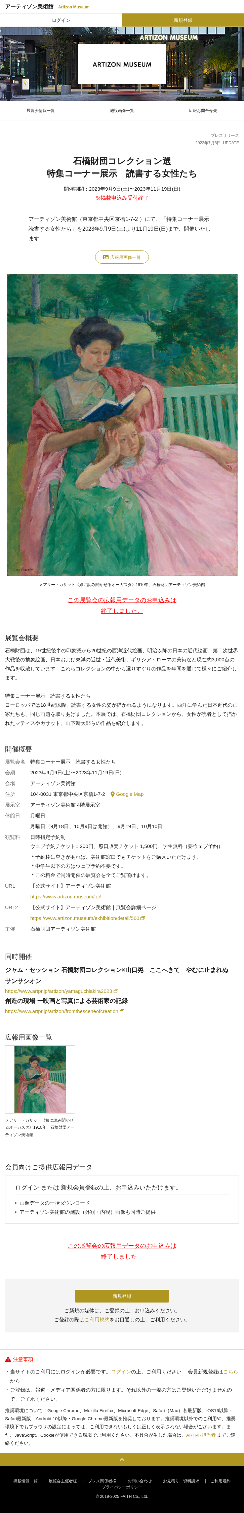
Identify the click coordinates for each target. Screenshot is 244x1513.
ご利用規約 (97, 1319)
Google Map (127, 794)
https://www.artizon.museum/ (64, 896)
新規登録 (183, 20)
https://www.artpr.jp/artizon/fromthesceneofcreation (64, 1011)
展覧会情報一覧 (41, 110)
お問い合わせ (140, 1481)
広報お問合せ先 (203, 110)
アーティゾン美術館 (47, 6)
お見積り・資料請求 (181, 1481)
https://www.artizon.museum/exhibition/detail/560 (87, 918)
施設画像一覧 (122, 110)
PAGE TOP (122, 1459)
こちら (230, 1371)
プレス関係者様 (102, 1481)
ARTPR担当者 (201, 1435)
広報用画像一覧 (122, 257)
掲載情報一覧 (25, 1481)
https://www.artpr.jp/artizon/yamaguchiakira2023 (61, 991)
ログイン (61, 20)
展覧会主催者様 (63, 1481)
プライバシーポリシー (122, 1487)
